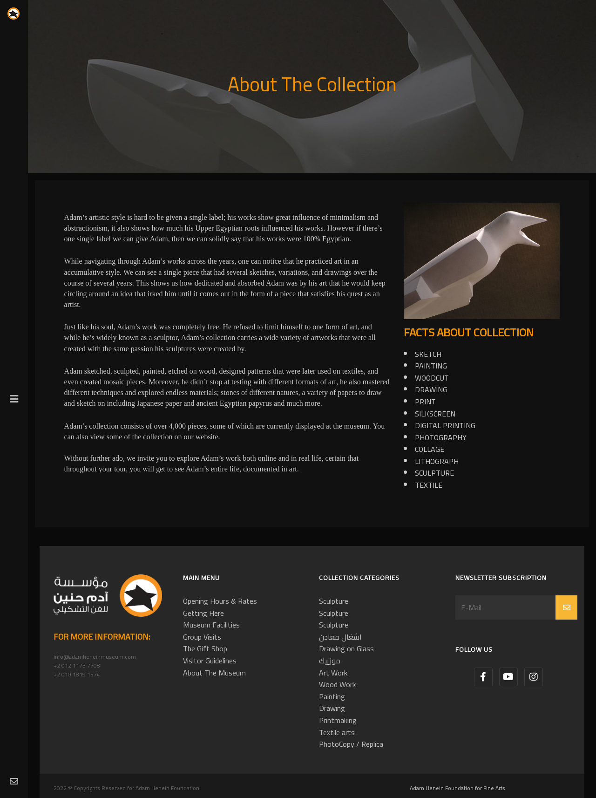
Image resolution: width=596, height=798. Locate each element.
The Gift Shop (205, 648)
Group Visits (202, 637)
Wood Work (337, 684)
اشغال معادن (340, 637)
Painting (332, 696)
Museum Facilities (211, 625)
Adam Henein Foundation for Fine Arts (457, 788)
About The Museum (214, 673)
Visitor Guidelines (210, 661)
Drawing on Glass (346, 648)
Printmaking (338, 720)
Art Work (333, 673)
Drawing (332, 708)
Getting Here (203, 613)
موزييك (329, 661)
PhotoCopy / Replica (351, 744)
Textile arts (337, 732)
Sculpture (333, 601)
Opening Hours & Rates (220, 601)
